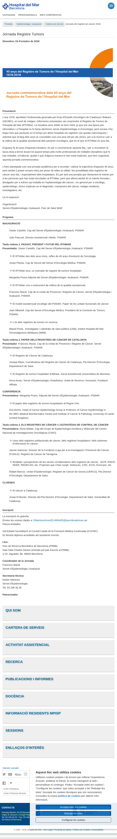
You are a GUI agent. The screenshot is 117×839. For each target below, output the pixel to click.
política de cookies (69, 795)
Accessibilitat (97, 830)
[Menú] (111, 6)
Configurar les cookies (73, 820)
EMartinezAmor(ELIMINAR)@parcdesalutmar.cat (60, 520)
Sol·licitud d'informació (12, 819)
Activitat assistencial (28, 645)
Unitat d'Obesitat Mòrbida (14, 793)
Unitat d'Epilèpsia (11, 789)
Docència (15, 696)
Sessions (14, 730)
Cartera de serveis (25, 627)
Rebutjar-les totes (73, 813)
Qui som (13, 610)
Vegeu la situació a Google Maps (16, 815)
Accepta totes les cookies (73, 807)
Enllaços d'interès (25, 747)
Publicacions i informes (29, 679)
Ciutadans (9, 15)
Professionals (27, 15)
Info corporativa (51, 15)
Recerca (14, 662)
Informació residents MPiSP (33, 713)
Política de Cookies (81, 830)
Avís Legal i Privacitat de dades (57, 830)
